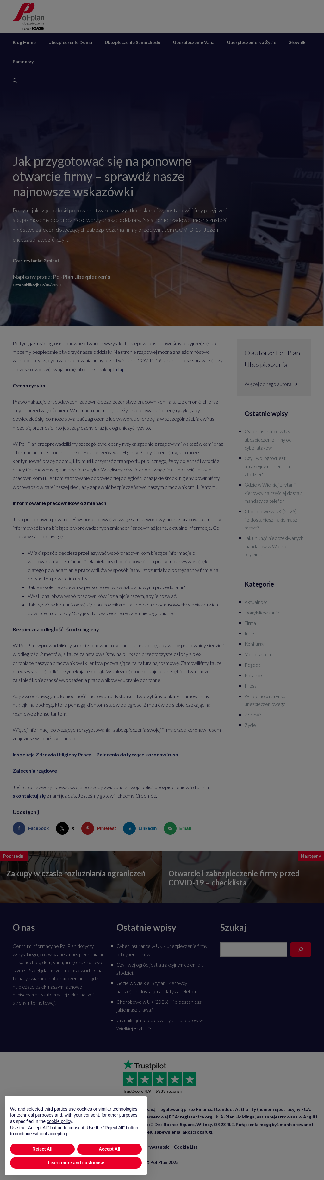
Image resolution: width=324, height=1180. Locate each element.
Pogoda (253, 665)
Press (251, 686)
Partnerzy (23, 61)
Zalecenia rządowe (35, 771)
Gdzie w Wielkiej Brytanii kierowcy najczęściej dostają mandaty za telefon (273, 493)
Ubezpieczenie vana (194, 42)
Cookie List (186, 1147)
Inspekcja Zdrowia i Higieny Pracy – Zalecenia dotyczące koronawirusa (95, 754)
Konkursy (254, 644)
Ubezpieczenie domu (70, 42)
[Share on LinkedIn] (141, 828)
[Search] (300, 949)
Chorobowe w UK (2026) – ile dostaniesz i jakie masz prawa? (272, 519)
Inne (249, 633)
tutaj (117, 369)
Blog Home (24, 42)
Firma (250, 623)
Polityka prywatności (148, 1147)
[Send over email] (179, 828)
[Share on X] (66, 828)
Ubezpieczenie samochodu (132, 42)
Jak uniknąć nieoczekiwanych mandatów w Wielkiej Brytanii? (274, 546)
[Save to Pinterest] (100, 828)
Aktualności (256, 602)
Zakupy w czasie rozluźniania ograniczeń (76, 873)
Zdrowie (254, 714)
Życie (250, 725)
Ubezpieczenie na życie (251, 42)
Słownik (297, 42)
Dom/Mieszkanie (262, 612)
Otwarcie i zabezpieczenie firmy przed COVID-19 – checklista (234, 878)
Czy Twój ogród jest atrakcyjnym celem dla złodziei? (267, 466)
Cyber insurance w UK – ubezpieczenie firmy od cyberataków (269, 440)
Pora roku (255, 675)
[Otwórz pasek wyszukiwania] (14, 80)
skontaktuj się (29, 796)
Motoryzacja (258, 654)
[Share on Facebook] (32, 828)
